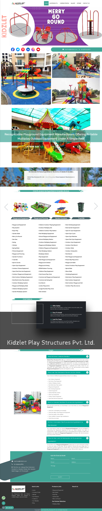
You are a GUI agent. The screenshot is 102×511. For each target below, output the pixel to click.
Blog (33, 503)
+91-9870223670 (84, 49)
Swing (14, 242)
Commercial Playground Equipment (49, 277)
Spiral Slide (68, 268)
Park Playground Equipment (73, 256)
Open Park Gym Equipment (73, 239)
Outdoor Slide (69, 248)
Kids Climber (42, 291)
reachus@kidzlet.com (70, 49)
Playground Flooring (41, 218)
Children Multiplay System (20, 288)
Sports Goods (16, 262)
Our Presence (35, 496)
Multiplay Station (43, 254)
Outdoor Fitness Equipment (20, 268)
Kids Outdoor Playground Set (74, 283)
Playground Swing (43, 265)
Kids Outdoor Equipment (72, 280)
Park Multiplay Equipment (46, 233)
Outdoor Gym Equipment (72, 242)
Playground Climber (44, 262)
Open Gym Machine (71, 236)
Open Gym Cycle (70, 233)
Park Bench (68, 254)
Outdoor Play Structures (72, 286)
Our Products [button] (53, 3)
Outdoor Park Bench (71, 245)
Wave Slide (68, 271)
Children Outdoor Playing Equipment (49, 225)
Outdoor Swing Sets (71, 251)
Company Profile (64, 3)
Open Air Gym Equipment (72, 230)
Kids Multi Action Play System (20, 280)
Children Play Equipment (45, 271)
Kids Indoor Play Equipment (73, 277)
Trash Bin (81, 218)
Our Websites (35, 500)
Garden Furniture (61, 218)
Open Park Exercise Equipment (21, 271)
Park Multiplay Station (45, 251)
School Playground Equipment (47, 236)
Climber (14, 245)
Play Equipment (43, 256)
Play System (15, 227)
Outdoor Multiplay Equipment (47, 242)
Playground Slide (70, 262)
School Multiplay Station (45, 239)
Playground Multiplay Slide (20, 286)
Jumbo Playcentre (44, 286)
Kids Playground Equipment (46, 259)
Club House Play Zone (45, 274)
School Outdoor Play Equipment (74, 265)
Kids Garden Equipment (72, 227)
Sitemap (79, 3)
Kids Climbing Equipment (72, 225)
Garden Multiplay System (19, 291)
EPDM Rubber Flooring (45, 268)
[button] (15, 26)
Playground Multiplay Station (47, 245)
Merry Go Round (17, 236)
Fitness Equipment (17, 251)
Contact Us (86, 3)
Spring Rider (16, 248)
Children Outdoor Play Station (47, 230)
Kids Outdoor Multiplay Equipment (22, 277)
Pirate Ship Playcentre (71, 259)
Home (46, 3)
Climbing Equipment (71, 274)
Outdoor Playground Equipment (21, 274)
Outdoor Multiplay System (20, 283)
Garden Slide (16, 233)
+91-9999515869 (17, 464)
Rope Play (15, 230)
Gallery (73, 3)
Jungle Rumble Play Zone (46, 288)
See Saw (14, 239)
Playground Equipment (21, 218)
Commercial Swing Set (45, 280)
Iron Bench (41, 283)
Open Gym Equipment (18, 265)
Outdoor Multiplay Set (45, 227)
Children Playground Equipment (48, 248)
